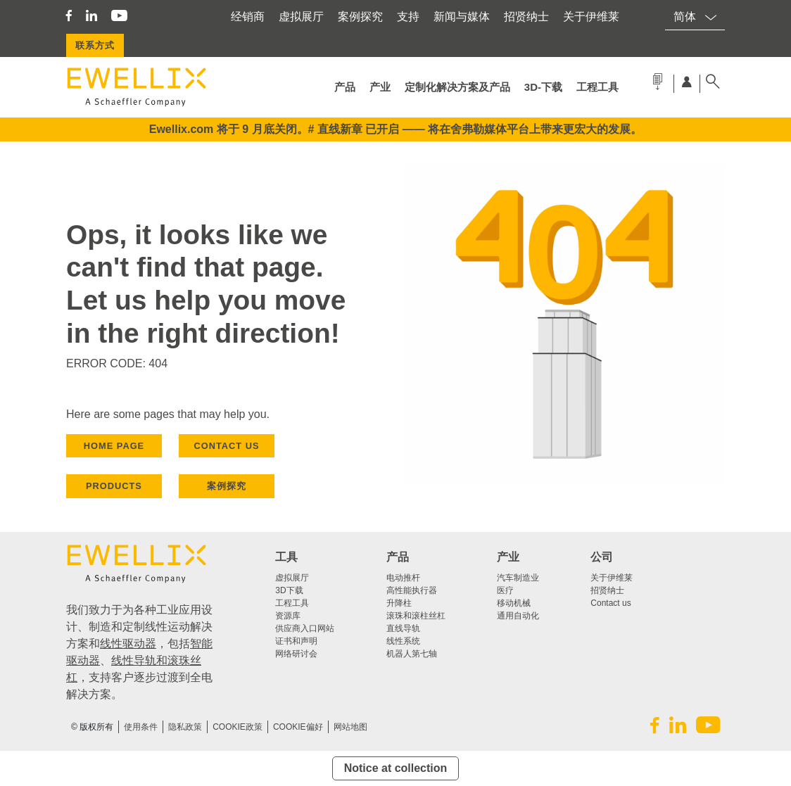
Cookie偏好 (298, 727)
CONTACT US (227, 445)
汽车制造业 (518, 578)
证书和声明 (296, 641)
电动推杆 (403, 578)
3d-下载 (543, 87)
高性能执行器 (411, 590)
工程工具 (597, 87)
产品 (344, 87)
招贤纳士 (526, 17)
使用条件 (141, 727)
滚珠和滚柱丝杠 (415, 616)
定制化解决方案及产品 (457, 87)
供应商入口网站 (304, 628)
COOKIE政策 (237, 727)
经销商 (248, 17)
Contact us (610, 603)
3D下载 (289, 590)
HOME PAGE (114, 445)
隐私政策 (185, 727)
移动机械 (514, 603)
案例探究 (360, 17)
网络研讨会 (296, 654)
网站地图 (350, 727)
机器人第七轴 (411, 654)
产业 (380, 87)
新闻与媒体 (462, 17)
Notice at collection (396, 768)
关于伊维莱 (591, 17)
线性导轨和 (139, 660)
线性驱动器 (128, 643)
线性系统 (403, 641)
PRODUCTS (114, 486)
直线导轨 (403, 628)
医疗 (505, 590)
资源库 (287, 616)
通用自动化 (518, 616)
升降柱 (399, 603)
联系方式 (95, 45)
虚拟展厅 (301, 17)
